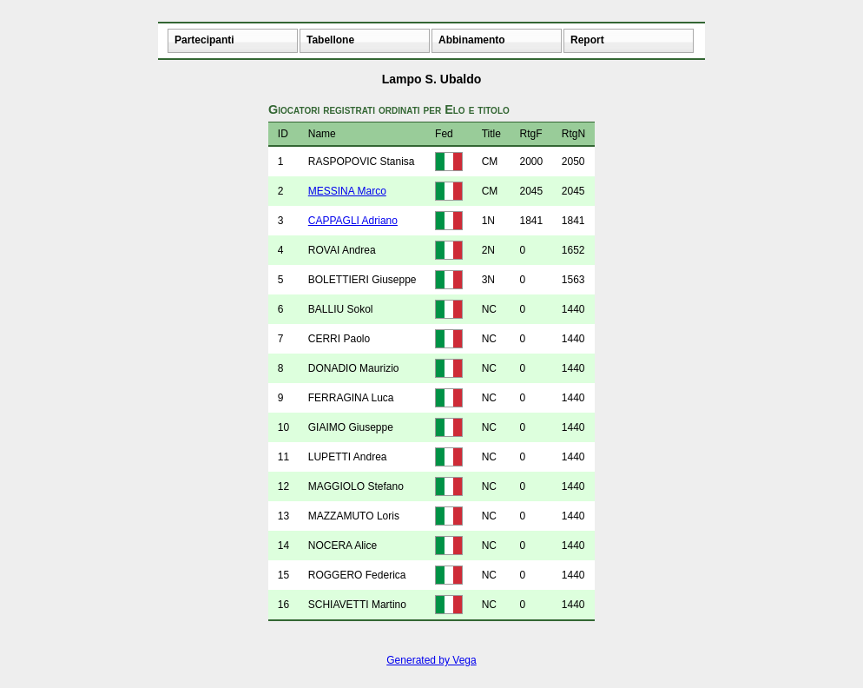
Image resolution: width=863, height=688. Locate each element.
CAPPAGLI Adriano (353, 221)
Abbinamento (471, 40)
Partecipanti (204, 40)
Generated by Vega (431, 660)
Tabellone (330, 40)
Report (587, 40)
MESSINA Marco (347, 191)
